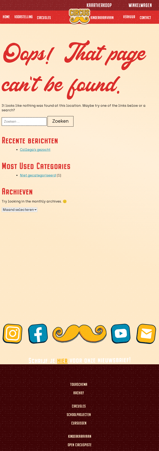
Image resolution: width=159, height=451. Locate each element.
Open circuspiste (80, 444)
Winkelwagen (140, 5)
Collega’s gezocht (35, 150)
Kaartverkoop (99, 5)
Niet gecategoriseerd (38, 175)
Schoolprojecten (79, 414)
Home (6, 16)
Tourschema (78, 384)
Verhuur (129, 16)
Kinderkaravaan (102, 17)
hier (62, 360)
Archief (78, 392)
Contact (145, 17)
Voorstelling (23, 16)
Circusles (44, 17)
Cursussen (78, 423)
